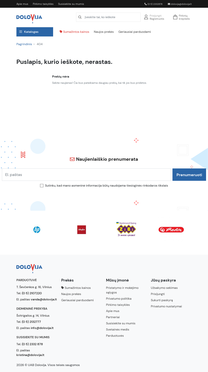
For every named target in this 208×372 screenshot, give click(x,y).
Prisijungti (155, 15)
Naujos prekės (104, 32)
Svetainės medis (117, 329)
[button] (182, 17)
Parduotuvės (115, 336)
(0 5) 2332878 (153, 4)
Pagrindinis (24, 44)
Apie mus (22, 4)
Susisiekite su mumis (71, 4)
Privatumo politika (119, 299)
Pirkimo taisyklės (43, 4)
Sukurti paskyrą (162, 300)
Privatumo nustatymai (166, 306)
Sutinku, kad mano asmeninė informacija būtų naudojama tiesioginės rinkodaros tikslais (106, 185)
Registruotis (157, 18)
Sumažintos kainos (74, 32)
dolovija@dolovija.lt (180, 4)
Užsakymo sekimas (164, 288)
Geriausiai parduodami (134, 32)
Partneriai (113, 317)
